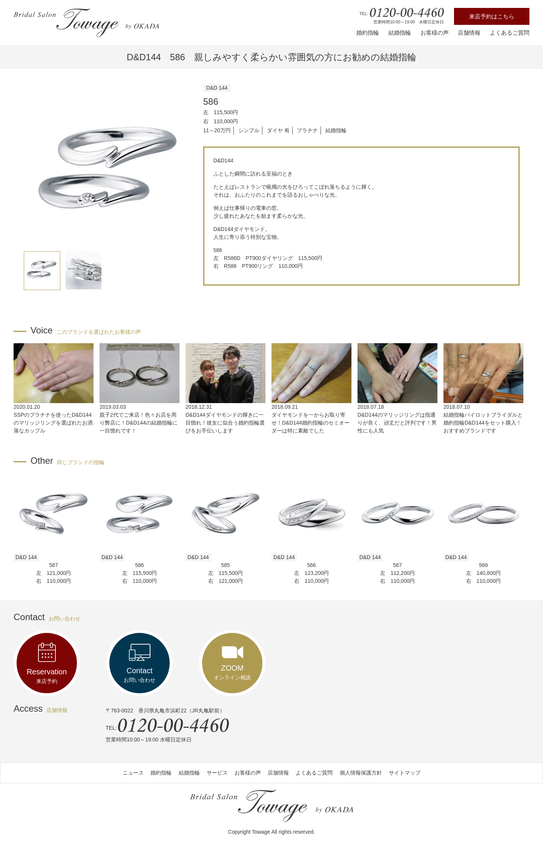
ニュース (133, 773)
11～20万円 (217, 130)
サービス (217, 773)
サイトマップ (404, 773)
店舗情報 (469, 32)
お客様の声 (434, 32)
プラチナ (307, 130)
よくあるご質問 (509, 32)
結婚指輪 (399, 32)
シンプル (248, 130)
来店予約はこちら (491, 16)
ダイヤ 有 (278, 130)
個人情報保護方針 (361, 773)
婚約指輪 (367, 32)
